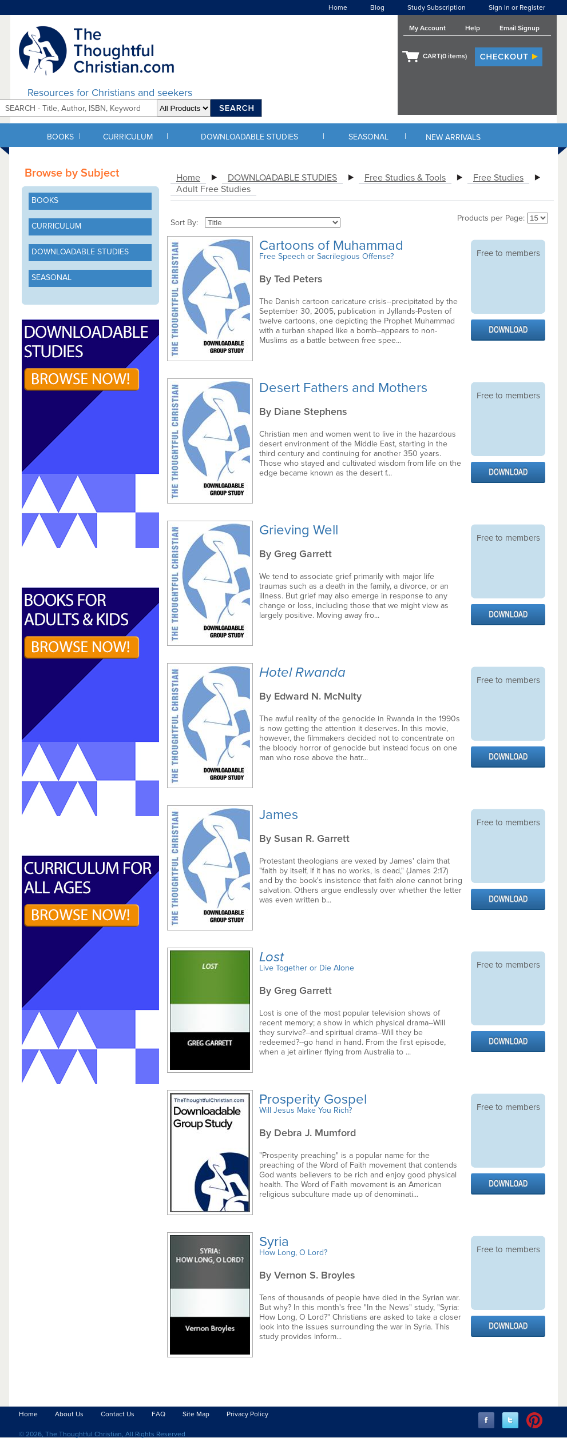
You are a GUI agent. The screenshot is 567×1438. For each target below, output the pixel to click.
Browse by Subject (72, 173)
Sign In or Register (517, 7)
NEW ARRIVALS (453, 137)
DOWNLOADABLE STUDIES (249, 137)
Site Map (196, 1414)
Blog (377, 7)
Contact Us (117, 1414)
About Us (69, 1414)
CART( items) (445, 56)
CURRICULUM (128, 137)
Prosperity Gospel (314, 1099)
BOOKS (60, 137)
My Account (427, 28)
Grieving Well (300, 530)
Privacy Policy (247, 1414)
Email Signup (519, 28)
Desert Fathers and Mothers (345, 388)
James (280, 814)
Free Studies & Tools (405, 177)
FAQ (158, 1414)
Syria (275, 1241)
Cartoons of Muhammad (333, 245)
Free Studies (498, 177)
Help (472, 28)
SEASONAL (368, 137)
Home (337, 7)
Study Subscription (436, 7)
